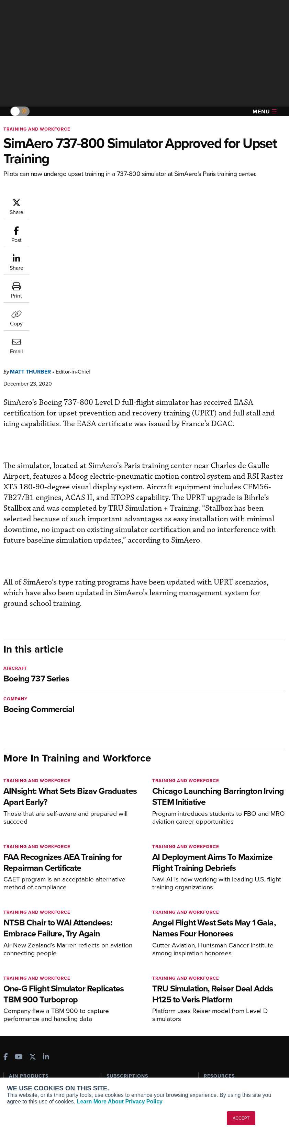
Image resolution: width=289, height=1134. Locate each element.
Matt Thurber (71, 201)
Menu (265, 111)
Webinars (214, 988)
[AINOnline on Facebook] (5, 919)
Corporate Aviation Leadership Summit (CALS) (43, 1006)
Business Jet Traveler (37, 985)
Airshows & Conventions (231, 997)
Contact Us (21, 1076)
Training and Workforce (36, 129)
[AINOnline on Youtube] (19, 919)
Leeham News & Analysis (41, 1018)
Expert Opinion (220, 960)
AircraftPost (26, 975)
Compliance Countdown (230, 1016)
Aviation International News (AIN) (46, 962)
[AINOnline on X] (32, 919)
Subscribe (117, 951)
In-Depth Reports (222, 969)
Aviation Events (221, 1007)
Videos (211, 979)
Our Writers (22, 1057)
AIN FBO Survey (31, 951)
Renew (114, 969)
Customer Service (126, 960)
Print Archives (219, 951)
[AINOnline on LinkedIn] (46, 919)
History (17, 1067)
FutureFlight (22, 994)
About (15, 1048)
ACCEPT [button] (241, 1118)
